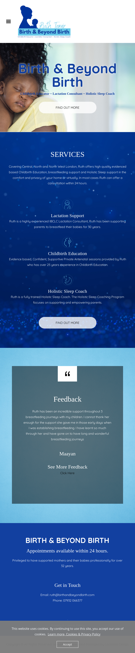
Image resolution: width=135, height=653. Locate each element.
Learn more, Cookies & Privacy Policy (74, 634)
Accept (67, 644)
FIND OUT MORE (67, 107)
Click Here (67, 473)
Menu (10, 21)
